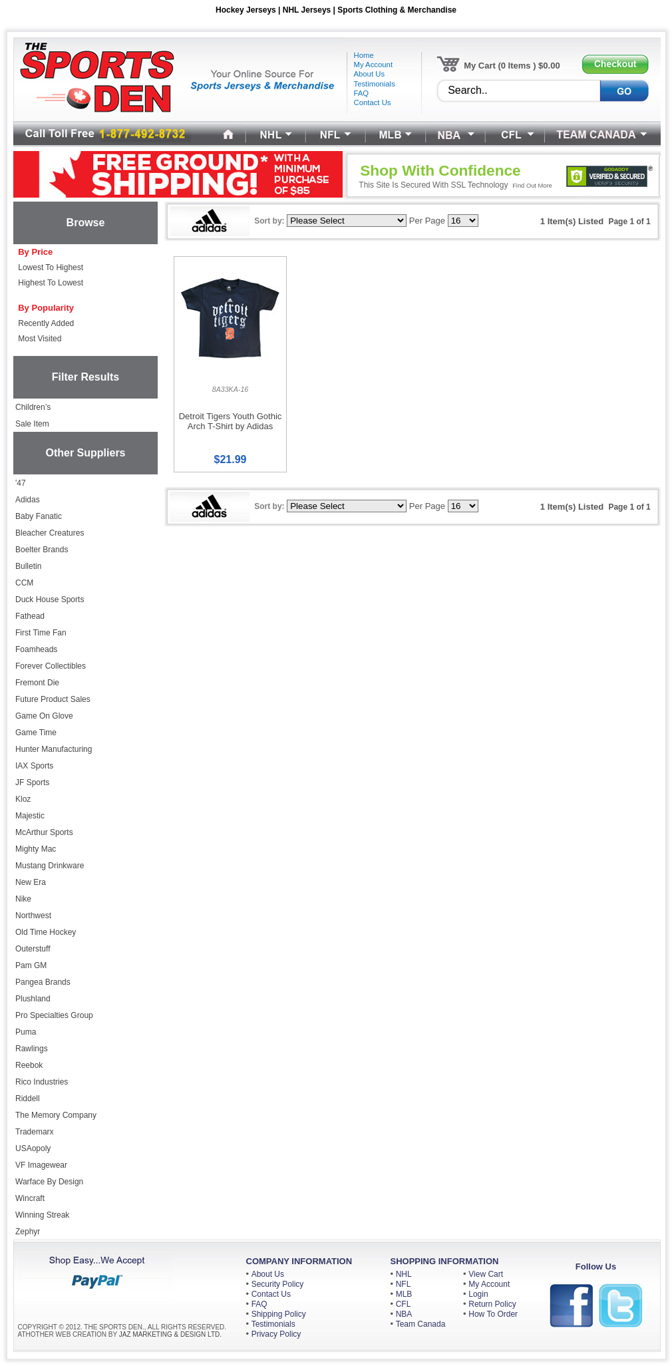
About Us (268, 1274)
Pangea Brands (43, 982)
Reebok (29, 1065)
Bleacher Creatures (49, 533)
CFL (403, 1304)
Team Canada (421, 1324)
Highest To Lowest (50, 282)
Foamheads (36, 649)
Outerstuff (32, 948)
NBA (404, 1314)
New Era (30, 882)
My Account (489, 1284)
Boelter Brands (41, 549)
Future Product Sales (52, 699)
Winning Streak (42, 1215)
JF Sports (32, 782)
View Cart (485, 1274)
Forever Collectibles (50, 666)
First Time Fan (41, 632)
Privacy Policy (276, 1334)
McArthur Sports (44, 832)
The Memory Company (55, 1115)
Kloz (23, 799)
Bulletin (28, 566)
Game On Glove (44, 716)
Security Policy (278, 1284)
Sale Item (32, 423)
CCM (24, 583)
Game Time (36, 732)
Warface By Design (49, 1181)
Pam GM (31, 965)
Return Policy (492, 1304)
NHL (404, 1274)
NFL (403, 1284)
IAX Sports (34, 765)
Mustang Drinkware (49, 865)
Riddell (27, 1098)
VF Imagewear (41, 1165)
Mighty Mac (35, 849)
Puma (25, 1032)
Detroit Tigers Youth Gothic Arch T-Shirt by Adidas (230, 421)
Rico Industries (41, 1082)
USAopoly (33, 1148)
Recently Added (46, 323)
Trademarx (34, 1131)
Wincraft (30, 1198)
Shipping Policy (279, 1314)
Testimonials (273, 1324)
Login (478, 1294)
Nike (23, 899)
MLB (404, 1294)
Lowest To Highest (50, 267)
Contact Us (271, 1294)
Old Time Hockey (45, 932)
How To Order (493, 1314)
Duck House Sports (49, 599)
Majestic (30, 815)
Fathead (30, 616)
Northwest (33, 915)
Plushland (33, 998)
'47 (20, 483)
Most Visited (39, 338)
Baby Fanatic (38, 516)
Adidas (27, 499)
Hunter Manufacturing (53, 749)
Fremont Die (37, 682)
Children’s (33, 407)
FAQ (259, 1304)
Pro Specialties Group (54, 1015)
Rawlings (31, 1048)
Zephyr (27, 1231)
